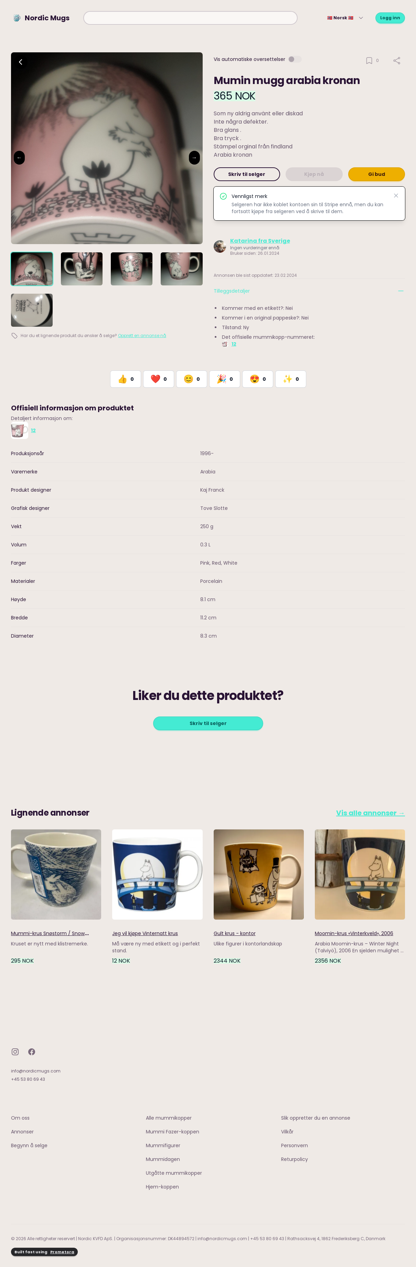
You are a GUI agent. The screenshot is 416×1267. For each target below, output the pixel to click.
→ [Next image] (194, 157)
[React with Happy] (192, 379)
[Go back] (21, 62)
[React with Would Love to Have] (291, 379)
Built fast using (44, 1252)
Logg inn (390, 18)
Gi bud (376, 174)
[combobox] (190, 18)
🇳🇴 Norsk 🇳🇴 (345, 18)
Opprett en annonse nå (142, 335)
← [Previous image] (19, 157)
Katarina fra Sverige (260, 241)
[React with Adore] (258, 379)
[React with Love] (158, 379)
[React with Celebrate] (225, 379)
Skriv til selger (246, 174)
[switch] (295, 59)
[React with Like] (125, 379)
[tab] (32, 268)
